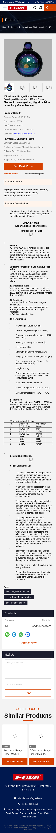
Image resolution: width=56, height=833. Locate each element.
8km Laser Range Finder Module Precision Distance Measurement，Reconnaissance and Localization (15, 752)
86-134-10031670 (44, 2)
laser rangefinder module (17, 591)
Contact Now (28, 643)
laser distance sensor (15, 603)
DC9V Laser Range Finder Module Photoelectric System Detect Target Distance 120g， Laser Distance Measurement (41, 752)
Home (4, 27)
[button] (52, 87)
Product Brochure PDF (24, 134)
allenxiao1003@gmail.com (16, 2)
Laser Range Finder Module (33, 27)
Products (14, 27)
